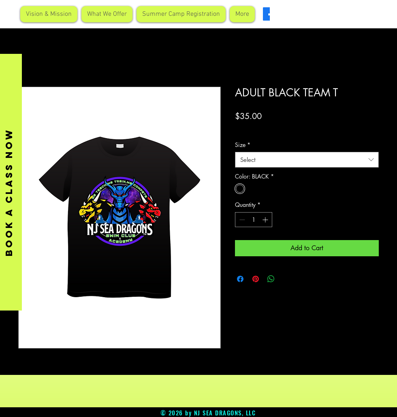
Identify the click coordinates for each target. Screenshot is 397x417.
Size (242, 145)
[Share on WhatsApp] (271, 279)
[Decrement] (241, 220)
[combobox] (307, 160)
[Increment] (266, 220)
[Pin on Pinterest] (255, 279)
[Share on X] (286, 279)
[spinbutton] (253, 220)
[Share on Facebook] (240, 279)
